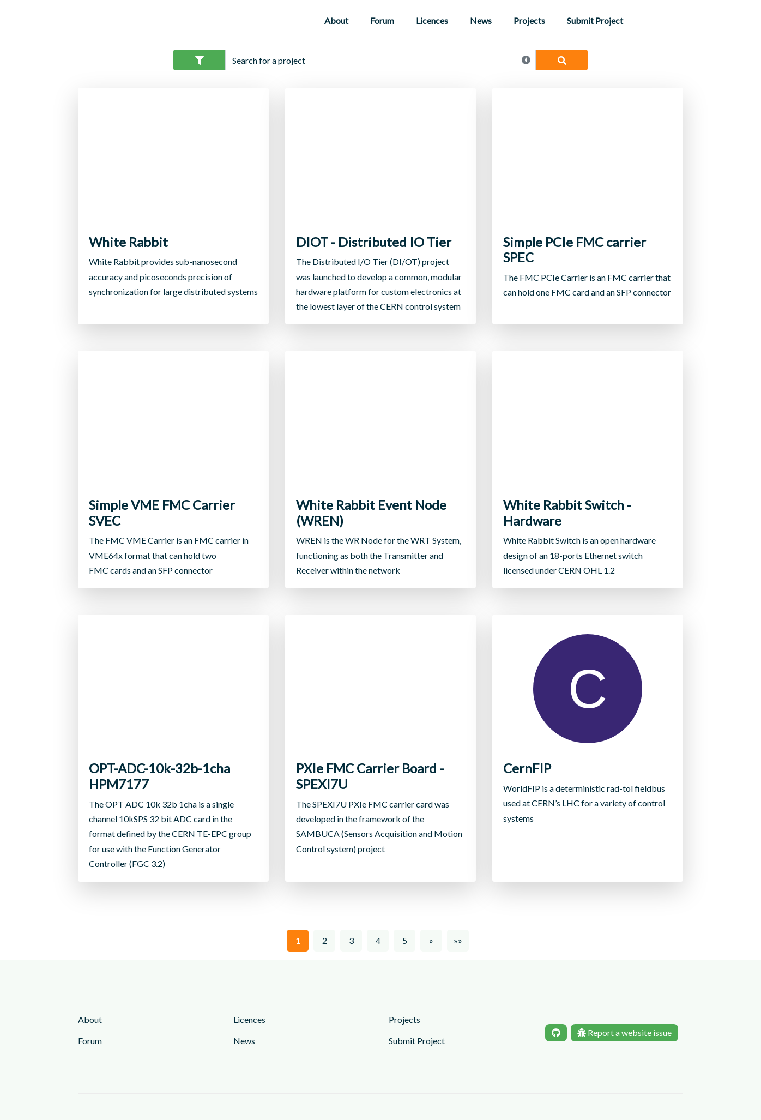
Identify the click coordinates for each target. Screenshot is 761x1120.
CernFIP (527, 768)
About (336, 20)
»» (458, 940)
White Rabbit (128, 242)
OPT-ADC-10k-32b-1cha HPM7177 (159, 776)
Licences (432, 20)
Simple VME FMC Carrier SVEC (162, 512)
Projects (529, 20)
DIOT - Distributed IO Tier (373, 242)
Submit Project (595, 20)
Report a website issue (624, 1032)
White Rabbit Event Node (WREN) (371, 512)
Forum (382, 20)
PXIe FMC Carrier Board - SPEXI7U (370, 776)
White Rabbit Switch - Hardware (567, 512)
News (481, 20)
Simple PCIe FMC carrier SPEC (574, 250)
